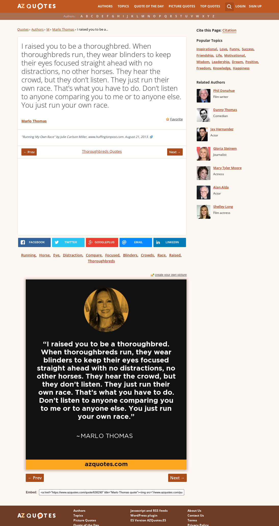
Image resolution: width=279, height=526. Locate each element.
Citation (229, 30)
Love (223, 49)
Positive (251, 61)
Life (219, 55)
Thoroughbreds (101, 261)
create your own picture (171, 275)
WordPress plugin (143, 515)
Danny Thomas (225, 109)
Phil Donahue (224, 90)
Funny (234, 49)
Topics (123, 6)
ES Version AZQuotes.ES (148, 520)
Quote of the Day (149, 6)
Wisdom (202, 61)
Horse (44, 255)
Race (161, 255)
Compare (94, 255)
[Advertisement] (102, 197)
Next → (175, 152)
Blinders (130, 255)
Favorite (176, 119)
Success (248, 49)
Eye (56, 255)
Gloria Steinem (225, 148)
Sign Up (255, 6)
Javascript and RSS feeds (149, 510)
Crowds (147, 255)
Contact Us (196, 515)
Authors (105, 6)
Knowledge (221, 68)
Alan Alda (221, 187)
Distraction (72, 255)
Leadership (220, 61)
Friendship (204, 55)
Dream (237, 61)
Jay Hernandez (221, 129)
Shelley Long (223, 206)
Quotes (23, 29)
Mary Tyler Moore (227, 167)
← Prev (29, 152)
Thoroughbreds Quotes (102, 151)
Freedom (203, 68)
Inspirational (206, 49)
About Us (194, 510)
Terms (192, 520)
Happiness (241, 68)
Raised (175, 255)
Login (240, 6)
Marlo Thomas (63, 29)
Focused (112, 255)
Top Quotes (210, 6)
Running (28, 255)
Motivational (234, 55)
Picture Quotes (182, 6)
